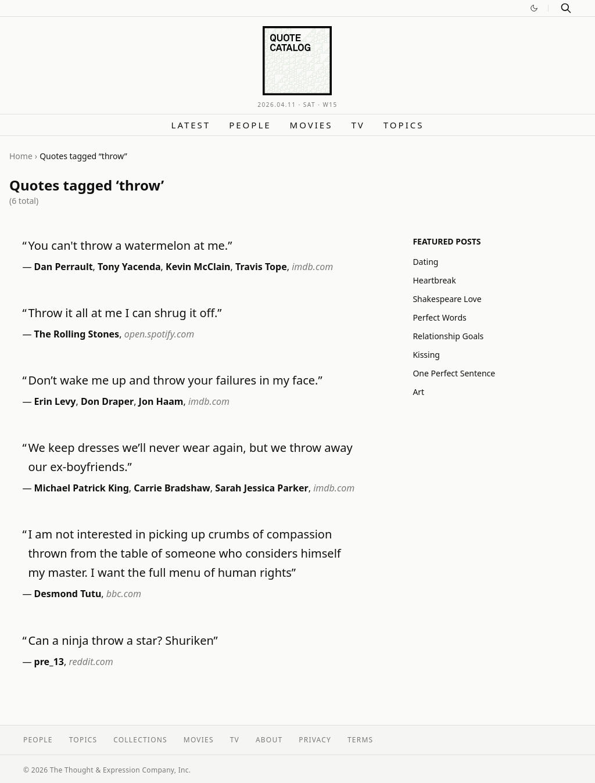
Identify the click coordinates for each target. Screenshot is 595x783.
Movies (311, 125)
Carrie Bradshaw (172, 488)
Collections (140, 740)
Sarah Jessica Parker (261, 488)
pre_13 (49, 661)
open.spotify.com (159, 334)
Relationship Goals (448, 336)
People (250, 125)
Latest (191, 125)
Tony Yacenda (129, 266)
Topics (403, 125)
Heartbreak (434, 280)
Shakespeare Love (447, 298)
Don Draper (107, 401)
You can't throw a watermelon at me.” (130, 245)
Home (21, 155)
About (269, 740)
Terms (360, 740)
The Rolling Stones (77, 334)
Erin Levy (55, 401)
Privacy (315, 740)
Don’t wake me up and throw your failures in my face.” (175, 380)
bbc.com (123, 593)
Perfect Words (439, 317)
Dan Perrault (63, 266)
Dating (425, 261)
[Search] (566, 8)
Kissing (426, 354)
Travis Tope (261, 266)
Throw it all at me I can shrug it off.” (124, 313)
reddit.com (91, 661)
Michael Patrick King (81, 488)
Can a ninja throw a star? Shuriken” (122, 640)
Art (418, 391)
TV (357, 125)
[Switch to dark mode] (534, 8)
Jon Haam (161, 401)
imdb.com (312, 266)
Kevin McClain (198, 266)
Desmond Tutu (68, 593)
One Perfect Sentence (454, 373)
